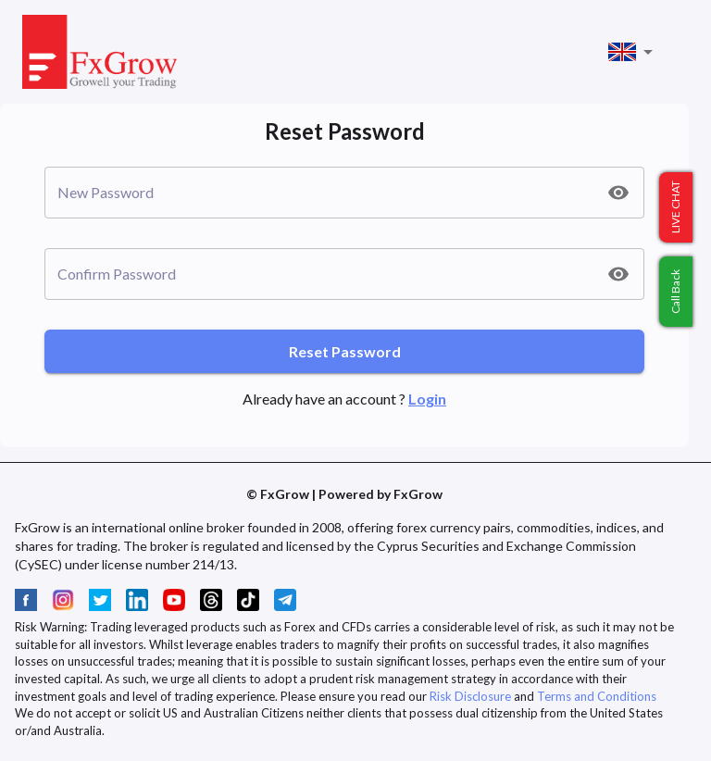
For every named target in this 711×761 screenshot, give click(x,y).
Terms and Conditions (596, 696)
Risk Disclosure (470, 696)
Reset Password (345, 351)
